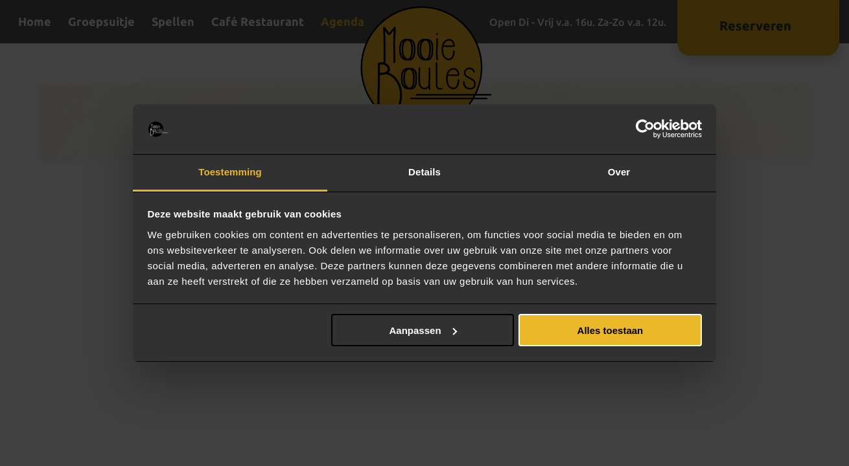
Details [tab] (424, 171)
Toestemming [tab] (230, 171)
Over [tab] (619, 171)
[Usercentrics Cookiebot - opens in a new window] (645, 129)
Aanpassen (423, 330)
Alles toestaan (610, 330)
